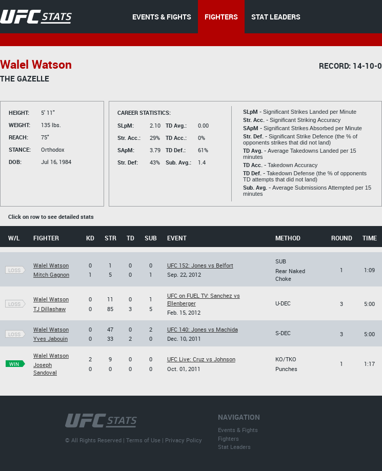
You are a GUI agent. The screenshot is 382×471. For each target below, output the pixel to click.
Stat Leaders (234, 446)
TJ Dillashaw (49, 309)
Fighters (228, 438)
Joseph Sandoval (45, 368)
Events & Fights (238, 430)
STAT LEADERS (275, 17)
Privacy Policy (183, 440)
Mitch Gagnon (51, 274)
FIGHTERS (221, 17)
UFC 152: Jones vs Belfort (200, 265)
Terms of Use (143, 440)
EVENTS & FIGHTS (161, 17)
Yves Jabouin (50, 338)
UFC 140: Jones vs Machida (202, 329)
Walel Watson (51, 265)
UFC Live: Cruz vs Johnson (201, 359)
